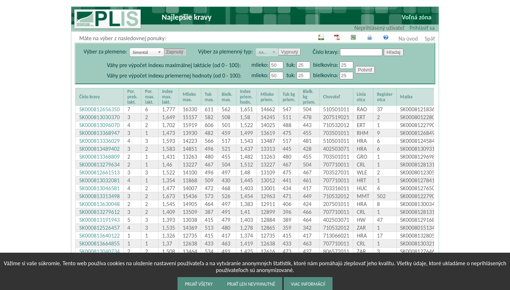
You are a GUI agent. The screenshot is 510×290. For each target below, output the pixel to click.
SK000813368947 (99, 133)
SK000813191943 (99, 219)
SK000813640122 (99, 235)
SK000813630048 (99, 204)
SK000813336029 (99, 140)
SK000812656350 (99, 109)
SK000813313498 (99, 196)
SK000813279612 (99, 212)
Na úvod (408, 38)
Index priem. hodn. (246, 97)
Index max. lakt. (167, 97)
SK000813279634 (99, 164)
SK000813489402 (99, 148)
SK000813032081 (99, 180)
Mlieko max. (189, 97)
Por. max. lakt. (149, 97)
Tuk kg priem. (289, 97)
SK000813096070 (99, 125)
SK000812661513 (99, 172)
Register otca (385, 97)
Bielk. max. (227, 97)
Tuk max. (209, 97)
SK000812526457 (99, 227)
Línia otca (361, 97)
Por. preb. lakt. (132, 97)
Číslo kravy (89, 96)
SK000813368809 (99, 156)
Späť (430, 38)
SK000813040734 (99, 251)
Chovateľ (331, 96)
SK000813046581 (99, 188)
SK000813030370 (99, 117)
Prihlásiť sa (422, 27)
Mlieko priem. (267, 97)
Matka (406, 96)
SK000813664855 (99, 243)
